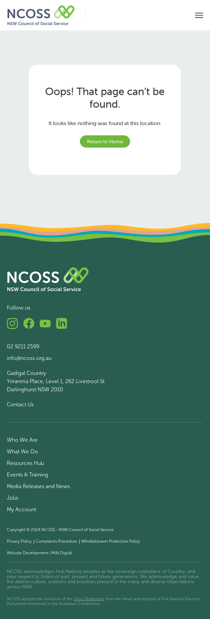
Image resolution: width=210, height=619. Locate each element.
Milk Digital (62, 552)
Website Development (27, 552)
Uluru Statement (89, 599)
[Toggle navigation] (199, 15)
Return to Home (105, 141)
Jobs (12, 498)
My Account (21, 509)
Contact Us (20, 404)
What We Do (22, 451)
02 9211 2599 (23, 346)
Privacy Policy (19, 541)
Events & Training (27, 475)
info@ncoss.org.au (29, 358)
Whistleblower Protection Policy (110, 541)
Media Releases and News (38, 486)
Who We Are (22, 440)
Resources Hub (25, 463)
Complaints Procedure (56, 541)
